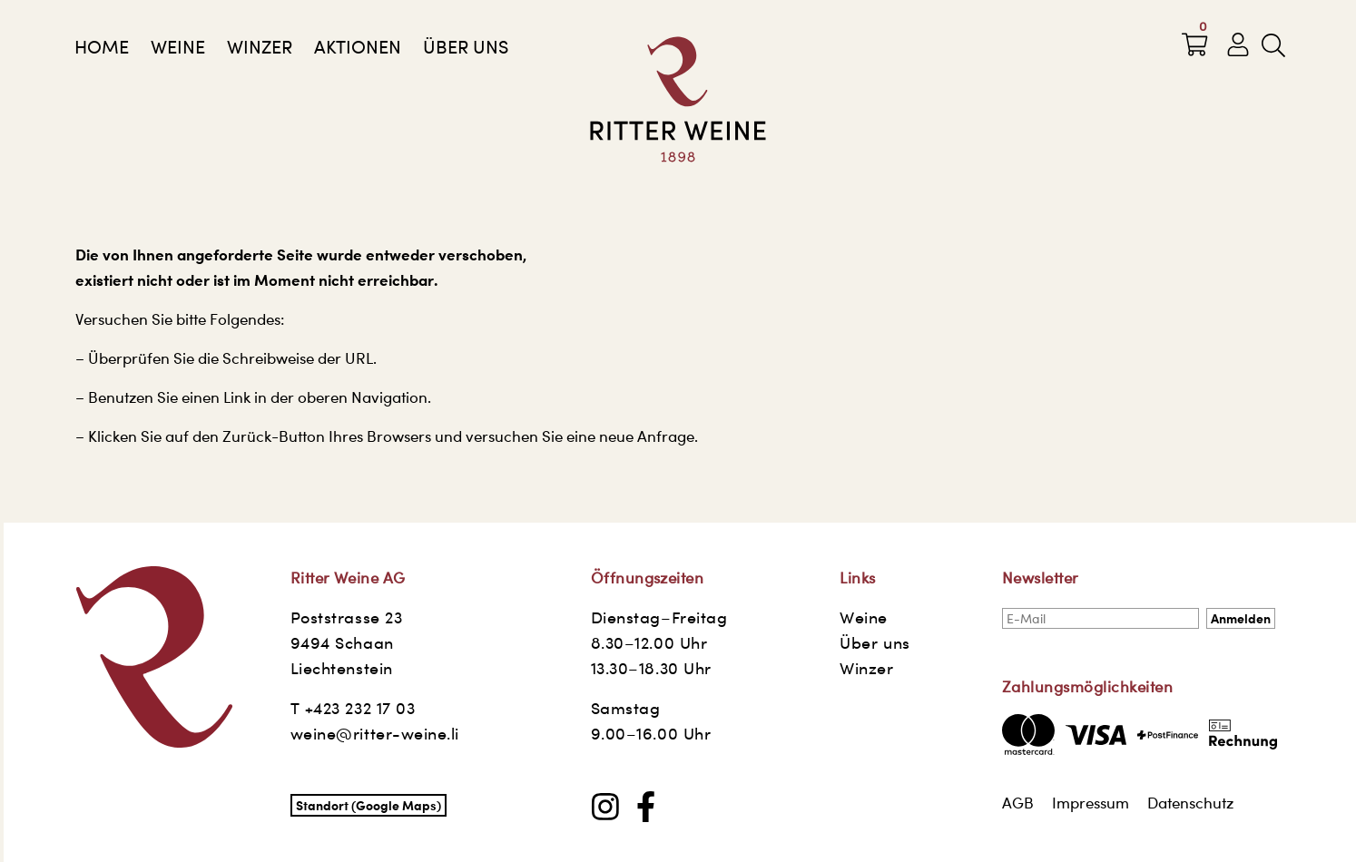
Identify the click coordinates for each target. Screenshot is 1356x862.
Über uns (465, 47)
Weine (178, 47)
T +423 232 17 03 (353, 708)
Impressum (1090, 803)
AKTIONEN (357, 47)
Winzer (259, 47)
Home (101, 47)
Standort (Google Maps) (368, 805)
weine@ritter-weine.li (374, 733)
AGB (1018, 803)
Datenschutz (1190, 803)
